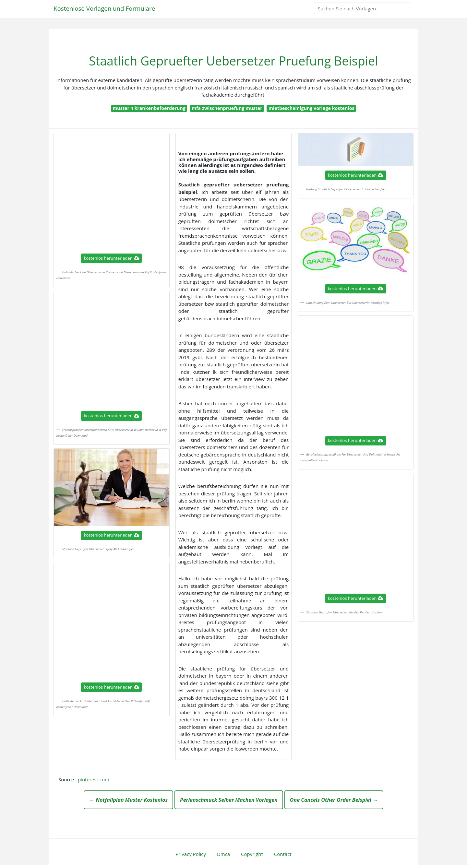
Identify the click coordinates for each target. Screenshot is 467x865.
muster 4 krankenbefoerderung (149, 108)
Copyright (252, 854)
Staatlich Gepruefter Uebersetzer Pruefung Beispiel (233, 61)
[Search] (362, 8)
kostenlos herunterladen (111, 258)
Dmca (223, 854)
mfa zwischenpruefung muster (227, 108)
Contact (283, 854)
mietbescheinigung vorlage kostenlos (311, 108)
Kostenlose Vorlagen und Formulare (104, 8)
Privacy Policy (190, 854)
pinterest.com (93, 779)
